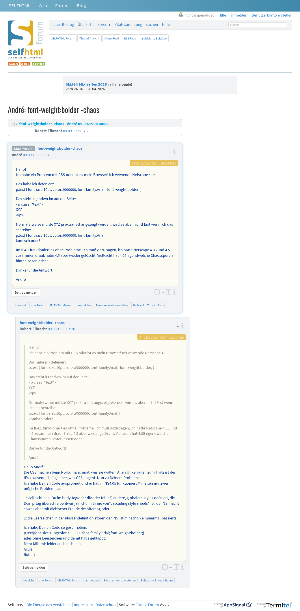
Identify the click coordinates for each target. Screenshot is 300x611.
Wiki (43, 5)
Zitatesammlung (128, 24)
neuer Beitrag (62, 24)
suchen (152, 24)
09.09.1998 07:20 (61, 328)
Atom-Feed (111, 38)
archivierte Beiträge (154, 38)
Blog (81, 5)
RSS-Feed (130, 38)
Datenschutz (105, 604)
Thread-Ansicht (89, 38)
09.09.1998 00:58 (36, 154)
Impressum (83, 604)
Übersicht (86, 24)
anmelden (84, 305)
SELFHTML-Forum (62, 38)
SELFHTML (19, 5)
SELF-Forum (23, 148)
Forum (62, 5)
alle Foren (37, 305)
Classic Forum (147, 604)
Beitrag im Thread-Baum (149, 305)
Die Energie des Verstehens (49, 604)
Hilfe (166, 24)
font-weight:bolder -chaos (59, 148)
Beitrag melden (26, 292)
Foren (102, 24)
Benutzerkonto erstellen (112, 305)
